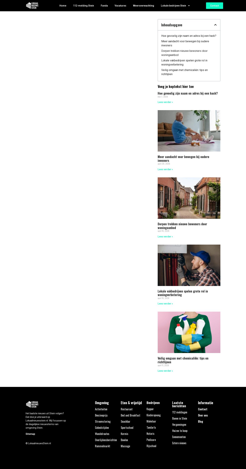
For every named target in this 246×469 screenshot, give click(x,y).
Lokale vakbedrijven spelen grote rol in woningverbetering (184, 62)
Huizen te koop (179, 431)
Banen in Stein (179, 418)
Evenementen (179, 437)
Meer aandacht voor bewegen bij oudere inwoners (185, 43)
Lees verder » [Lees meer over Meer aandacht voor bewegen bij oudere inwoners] (165, 169)
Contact (202, 409)
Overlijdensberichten (106, 440)
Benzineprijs (101, 415)
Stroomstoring (103, 421)
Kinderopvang (154, 415)
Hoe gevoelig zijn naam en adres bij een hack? (188, 35)
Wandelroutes (102, 434)
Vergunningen (179, 424)
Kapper (150, 409)
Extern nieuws (179, 443)
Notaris (150, 434)
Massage (125, 446)
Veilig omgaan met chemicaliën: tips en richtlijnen (184, 72)
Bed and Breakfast (130, 415)
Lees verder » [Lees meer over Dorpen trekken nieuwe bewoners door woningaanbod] (165, 236)
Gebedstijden (102, 428)
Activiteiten (101, 409)
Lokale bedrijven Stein (175, 6)
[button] (215, 24)
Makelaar (151, 421)
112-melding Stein (83, 5)
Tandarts (151, 427)
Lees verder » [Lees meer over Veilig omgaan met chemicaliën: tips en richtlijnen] (165, 370)
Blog (200, 421)
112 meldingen (179, 412)
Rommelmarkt (102, 446)
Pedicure (151, 440)
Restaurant (127, 409)
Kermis (124, 434)
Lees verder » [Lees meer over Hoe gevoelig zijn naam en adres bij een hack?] (165, 102)
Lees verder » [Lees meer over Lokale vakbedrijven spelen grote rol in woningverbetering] (165, 303)
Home (62, 5)
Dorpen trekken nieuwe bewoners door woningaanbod (184, 53)
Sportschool (127, 428)
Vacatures (120, 5)
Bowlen (124, 440)
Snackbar (125, 421)
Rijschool (151, 446)
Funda (104, 5)
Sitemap (30, 434)
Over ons (203, 415)
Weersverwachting (143, 5)
